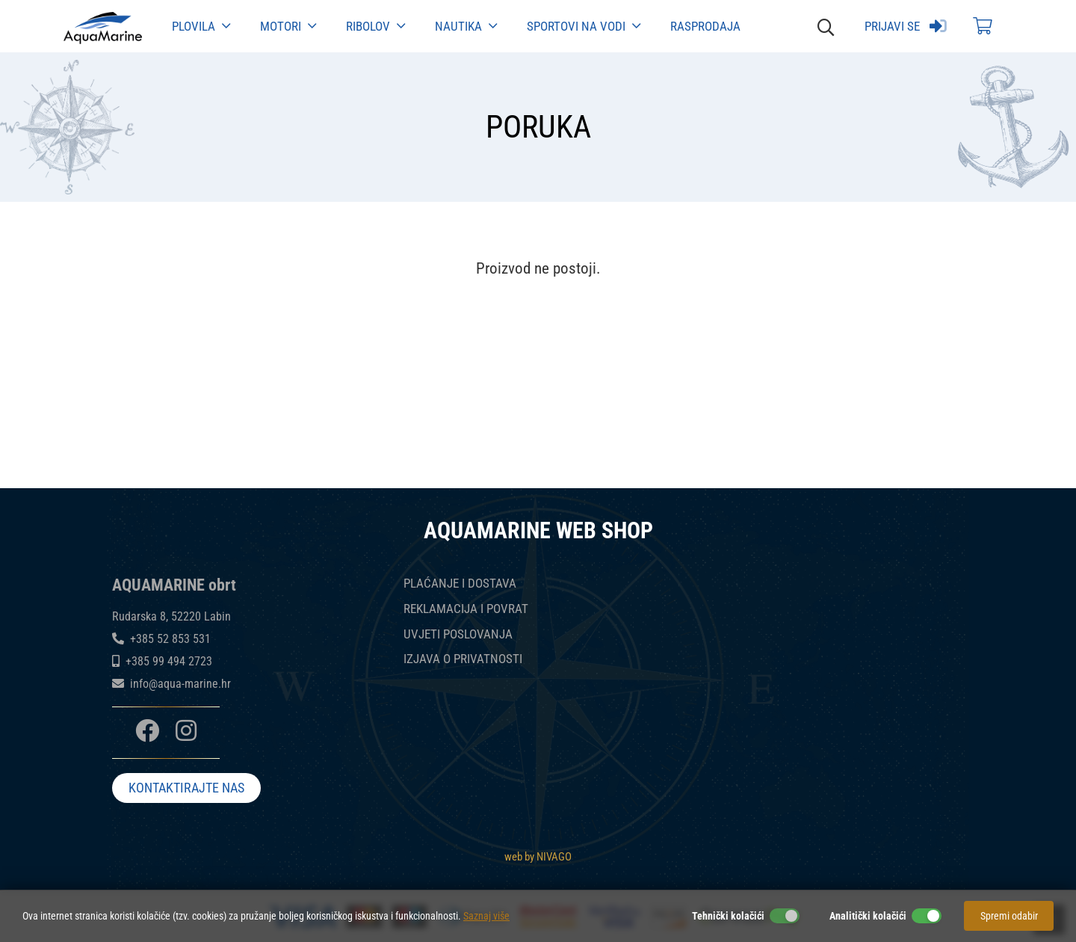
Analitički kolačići (867, 916)
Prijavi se (906, 26)
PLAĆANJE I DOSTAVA (460, 583)
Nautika (466, 26)
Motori (288, 26)
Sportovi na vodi (583, 26)
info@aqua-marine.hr (180, 684)
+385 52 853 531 (170, 639)
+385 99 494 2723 (169, 661)
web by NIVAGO (538, 856)
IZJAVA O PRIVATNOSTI (463, 659)
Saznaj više (486, 916)
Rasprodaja (705, 26)
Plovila (201, 26)
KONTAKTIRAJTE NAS (186, 788)
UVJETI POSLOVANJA (458, 634)
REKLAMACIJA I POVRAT (466, 609)
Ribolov (375, 26)
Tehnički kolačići (728, 916)
